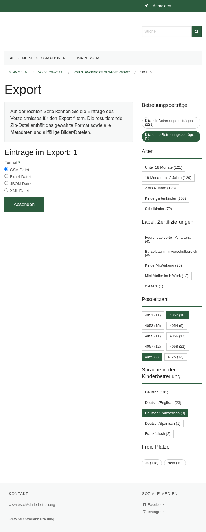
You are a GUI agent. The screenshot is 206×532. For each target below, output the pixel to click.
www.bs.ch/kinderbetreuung (32, 504)
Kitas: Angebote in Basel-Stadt (102, 72)
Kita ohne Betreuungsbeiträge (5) (169, 136)
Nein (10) (175, 463)
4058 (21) (178, 346)
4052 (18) (178, 315)
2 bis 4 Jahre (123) (160, 188)
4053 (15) (153, 325)
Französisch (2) (158, 433)
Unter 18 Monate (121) (163, 167)
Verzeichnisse (51, 72)
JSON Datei (20, 183)
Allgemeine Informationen (38, 58)
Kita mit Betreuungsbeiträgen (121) (169, 123)
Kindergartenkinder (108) (165, 198)
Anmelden (162, 5)
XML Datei (19, 190)
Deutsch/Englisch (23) (163, 402)
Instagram (154, 512)
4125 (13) (176, 357)
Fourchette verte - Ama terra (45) (168, 239)
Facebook (154, 504)
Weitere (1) (154, 286)
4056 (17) (178, 336)
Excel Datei (20, 176)
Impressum (88, 58)
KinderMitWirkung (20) (163, 265)
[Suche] (197, 31)
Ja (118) (152, 463)
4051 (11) (153, 315)
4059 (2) (152, 357)
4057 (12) (153, 346)
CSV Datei (19, 169)
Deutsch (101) (156, 392)
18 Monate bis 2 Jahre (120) (168, 178)
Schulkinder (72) (158, 209)
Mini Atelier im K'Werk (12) (167, 276)
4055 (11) (153, 336)
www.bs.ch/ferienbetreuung (31, 519)
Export (146, 72)
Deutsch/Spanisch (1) (162, 423)
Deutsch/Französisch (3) (165, 413)
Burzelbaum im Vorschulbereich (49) (171, 253)
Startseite (18, 72)
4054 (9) (177, 325)
